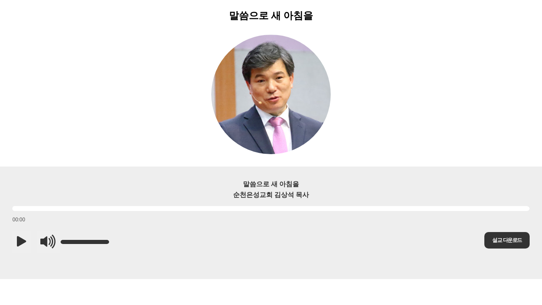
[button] (21, 242)
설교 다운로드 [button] (506, 240)
